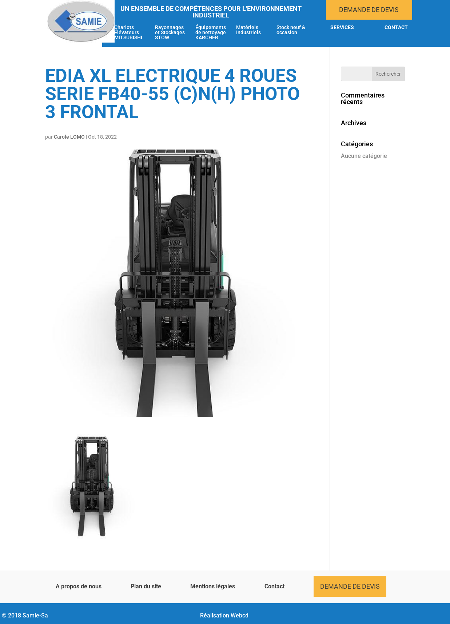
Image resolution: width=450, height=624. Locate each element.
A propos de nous (78, 586)
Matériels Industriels (248, 30)
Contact (396, 27)
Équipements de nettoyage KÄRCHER (210, 32)
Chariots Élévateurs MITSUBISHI (128, 32)
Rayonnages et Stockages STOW (170, 32)
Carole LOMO (69, 137)
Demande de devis (369, 9)
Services (342, 27)
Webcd (239, 615)
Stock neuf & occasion (290, 30)
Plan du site (146, 586)
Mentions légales (212, 586)
